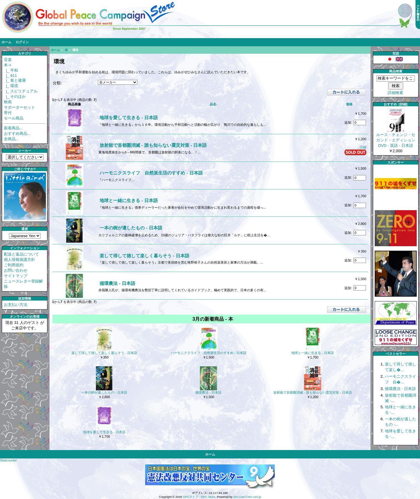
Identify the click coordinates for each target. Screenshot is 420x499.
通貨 (24, 229)
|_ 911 (10, 75)
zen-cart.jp (254, 496)
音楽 (8, 59)
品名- (214, 104)
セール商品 (13, 118)
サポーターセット (19, 107)
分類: (57, 83)
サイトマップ (15, 276)
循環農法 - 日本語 (117, 283)
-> (7, 65)
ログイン (22, 42)
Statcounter (8, 460)
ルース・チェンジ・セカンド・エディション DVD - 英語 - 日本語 (395, 138)
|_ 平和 (11, 70)
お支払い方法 (15, 304)
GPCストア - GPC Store (199, 496)
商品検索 (395, 71)
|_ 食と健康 (15, 80)
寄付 (8, 112)
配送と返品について (21, 254)
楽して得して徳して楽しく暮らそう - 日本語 (144, 255)
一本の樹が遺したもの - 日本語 (131, 227)
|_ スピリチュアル (21, 91)
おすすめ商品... (17, 133)
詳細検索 (395, 92)
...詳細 (361, 147)
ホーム (6, 42)
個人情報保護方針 (19, 259)
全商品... (11, 139)
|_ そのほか (15, 96)
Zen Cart (239, 496)
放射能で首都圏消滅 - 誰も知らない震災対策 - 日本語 (153, 145)
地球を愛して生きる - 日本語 (129, 117)
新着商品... (13, 128)
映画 (8, 102)
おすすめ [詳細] (395, 104)
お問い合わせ (15, 270)
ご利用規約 (13, 265)
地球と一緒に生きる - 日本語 (129, 200)
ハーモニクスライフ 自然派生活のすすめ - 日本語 (151, 172)
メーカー (24, 151)
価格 (349, 104)
